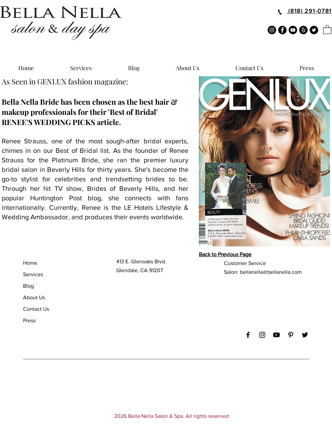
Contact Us (36, 309)
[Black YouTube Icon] (276, 335)
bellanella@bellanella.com (271, 272)
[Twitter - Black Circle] (314, 30)
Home (30, 263)
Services (33, 274)
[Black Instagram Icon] (262, 335)
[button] (327, 29)
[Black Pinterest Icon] (291, 335)
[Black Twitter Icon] (305, 335)
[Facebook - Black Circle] (282, 30)
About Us (34, 297)
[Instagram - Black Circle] (272, 30)
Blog (28, 286)
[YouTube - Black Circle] (293, 30)
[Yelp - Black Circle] (303, 30)
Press (29, 320)
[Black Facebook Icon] (248, 335)
